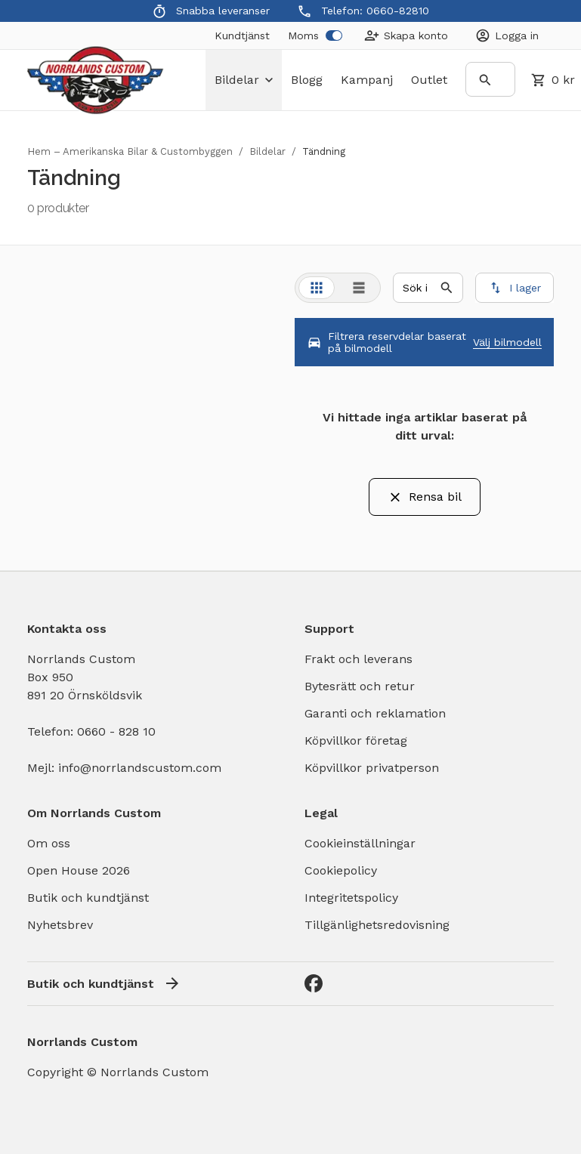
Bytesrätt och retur (359, 686)
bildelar (244, 80)
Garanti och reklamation (375, 713)
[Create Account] (406, 35)
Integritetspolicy (351, 897)
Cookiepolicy (340, 870)
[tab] (316, 287)
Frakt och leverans (358, 659)
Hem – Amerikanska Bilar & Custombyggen (130, 151)
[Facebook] (313, 983)
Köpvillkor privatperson (371, 768)
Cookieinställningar (360, 843)
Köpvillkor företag (355, 740)
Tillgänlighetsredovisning (377, 925)
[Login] (507, 35)
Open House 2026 (78, 870)
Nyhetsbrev (60, 925)
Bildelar (267, 151)
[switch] (334, 35)
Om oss (48, 843)
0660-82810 (397, 11)
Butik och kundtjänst (88, 897)
